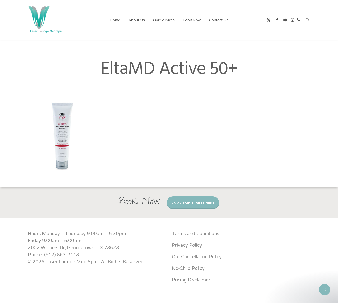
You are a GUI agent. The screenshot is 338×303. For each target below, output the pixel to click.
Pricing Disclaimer (192, 280)
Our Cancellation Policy (197, 257)
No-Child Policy (188, 268)
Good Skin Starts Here (192, 202)
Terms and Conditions (195, 233)
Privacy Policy (187, 245)
